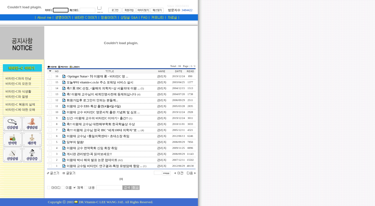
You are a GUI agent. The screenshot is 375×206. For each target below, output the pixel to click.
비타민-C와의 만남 (18, 78)
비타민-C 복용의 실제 (20, 104)
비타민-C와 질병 (16, 96)
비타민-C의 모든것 (18, 83)
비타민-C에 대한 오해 (20, 109)
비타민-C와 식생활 (18, 91)
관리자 (161, 76)
